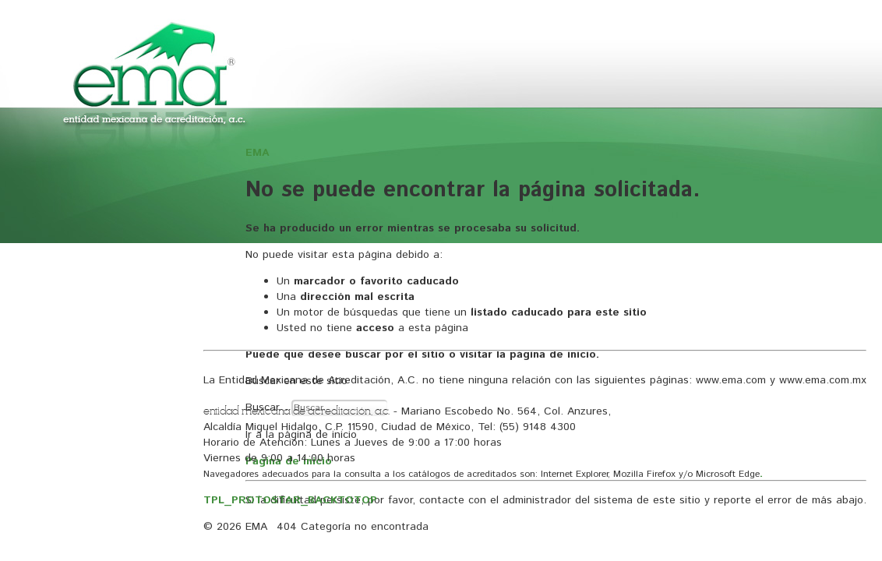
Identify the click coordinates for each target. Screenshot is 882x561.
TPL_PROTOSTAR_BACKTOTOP (290, 500)
